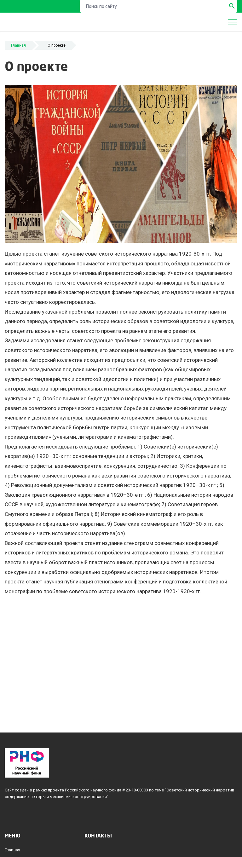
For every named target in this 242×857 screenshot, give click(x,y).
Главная (18, 45)
